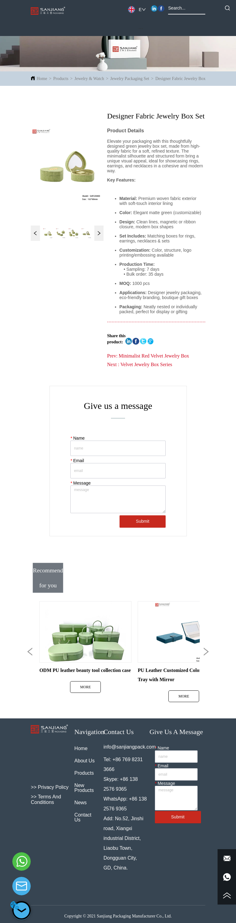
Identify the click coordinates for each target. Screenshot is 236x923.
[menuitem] (140, 28)
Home (42, 78)
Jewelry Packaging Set (129, 78)
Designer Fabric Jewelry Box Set (183, 78)
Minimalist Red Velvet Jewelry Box (154, 355)
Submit (142, 521)
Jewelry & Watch (89, 78)
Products (60, 78)
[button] (140, 28)
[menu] (140, 28)
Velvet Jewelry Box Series (146, 364)
